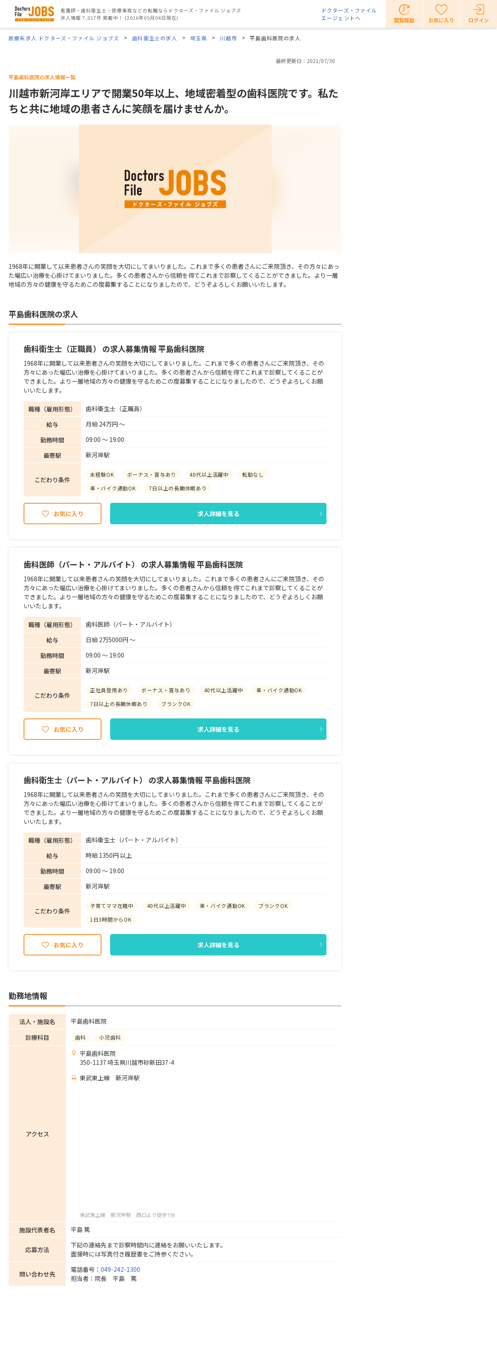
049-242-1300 (120, 1269)
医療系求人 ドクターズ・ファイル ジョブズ (64, 38)
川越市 (228, 38)
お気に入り (69, 513)
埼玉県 (198, 38)
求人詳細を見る (219, 513)
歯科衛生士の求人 (154, 38)
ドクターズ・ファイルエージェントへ (349, 13)
